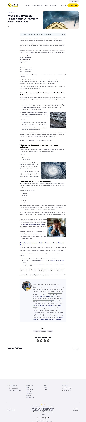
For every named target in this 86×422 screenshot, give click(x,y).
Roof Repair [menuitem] (28, 387)
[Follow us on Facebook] (37, 418)
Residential (50, 331)
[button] (65, 5)
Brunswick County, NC (66, 388)
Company (61, 5)
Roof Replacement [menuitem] (29, 385)
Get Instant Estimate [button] (73, 5)
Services (28, 5)
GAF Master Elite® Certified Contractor (43, 420)
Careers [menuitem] (45, 389)
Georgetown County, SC (67, 387)
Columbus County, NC (66, 390)
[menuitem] (74, 1)
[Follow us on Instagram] (40, 418)
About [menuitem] (45, 385)
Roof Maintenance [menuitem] (29, 389)
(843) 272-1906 (15, 388)
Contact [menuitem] (45, 387)
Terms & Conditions (75, 410)
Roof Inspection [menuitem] (29, 393)
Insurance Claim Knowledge (40, 331)
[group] (43, 34)
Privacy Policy (76, 408)
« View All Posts (10, 12)
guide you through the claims (57, 260)
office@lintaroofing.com (16, 390)
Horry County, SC (65, 385)
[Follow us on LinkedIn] (46, 418)
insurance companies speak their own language (34, 224)
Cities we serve (62, 392)
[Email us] (49, 418)
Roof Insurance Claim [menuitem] (30, 397)
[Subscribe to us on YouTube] (43, 418)
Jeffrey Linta (11, 28)
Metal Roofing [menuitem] (28, 395)
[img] (62, 34)
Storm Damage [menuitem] (28, 391)
